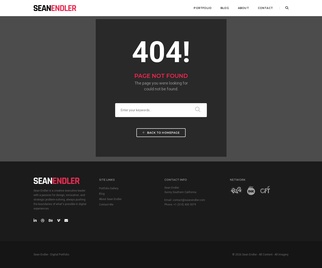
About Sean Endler (110, 199)
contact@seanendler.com (189, 200)
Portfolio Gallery (109, 188)
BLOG (224, 8)
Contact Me (106, 204)
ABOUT (243, 8)
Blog (102, 193)
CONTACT (265, 8)
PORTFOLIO (203, 8)
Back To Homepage (161, 132)
